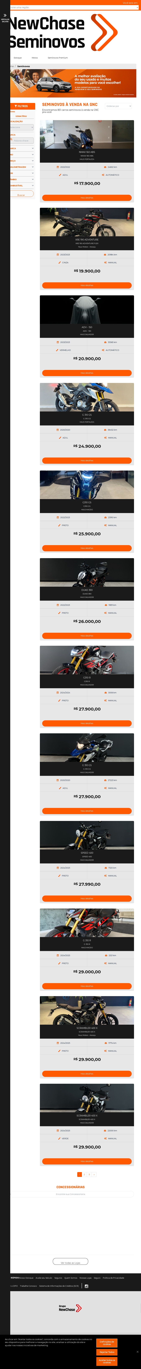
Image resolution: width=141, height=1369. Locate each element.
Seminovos (23, 66)
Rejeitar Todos (107, 1352)
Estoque (18, 58)
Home (10, 66)
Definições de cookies (107, 1342)
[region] (70, 1352)
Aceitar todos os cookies (107, 1361)
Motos (35, 58)
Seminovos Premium (58, 58)
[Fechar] (137, 1351)
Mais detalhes (87, 198)
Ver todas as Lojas (70, 1263)
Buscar (21, 195)
